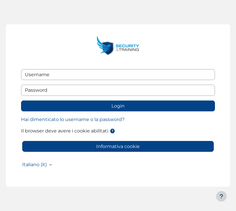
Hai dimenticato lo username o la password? (73, 119)
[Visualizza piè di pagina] (221, 196)
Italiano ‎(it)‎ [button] (35, 164)
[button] (112, 131)
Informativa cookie (118, 146)
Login (118, 106)
